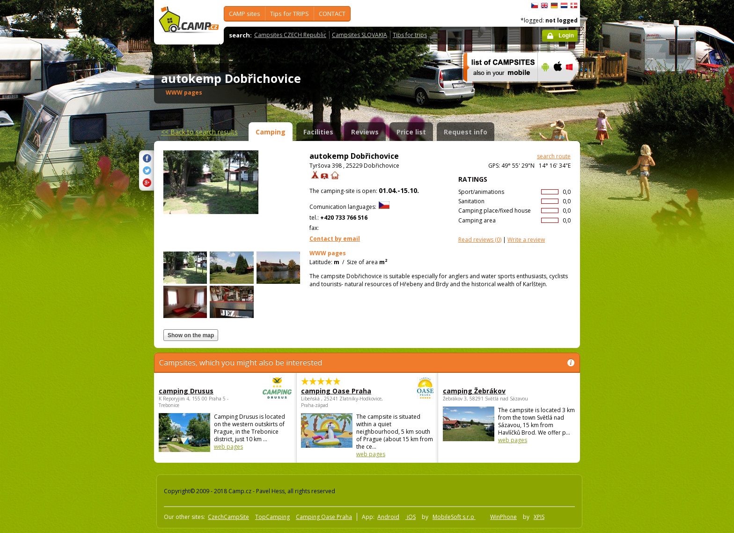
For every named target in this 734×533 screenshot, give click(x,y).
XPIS (539, 517)
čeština (534, 5)
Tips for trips (410, 35)
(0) (479, 240)
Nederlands (564, 5)
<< (199, 131)
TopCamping (272, 517)
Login (566, 35)
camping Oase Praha (341, 390)
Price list (411, 131)
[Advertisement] (619, 281)
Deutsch (554, 5)
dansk (574, 5)
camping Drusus (199, 390)
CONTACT (332, 13)
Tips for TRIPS (289, 13)
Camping (271, 131)
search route (554, 156)
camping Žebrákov (474, 390)
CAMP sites (244, 13)
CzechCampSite (228, 517)
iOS (410, 517)
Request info (465, 131)
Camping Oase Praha (324, 517)
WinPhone (503, 517)
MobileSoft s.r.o (454, 517)
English (544, 5)
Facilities (318, 131)
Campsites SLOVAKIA (359, 35)
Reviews (365, 131)
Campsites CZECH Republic (290, 35)
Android (388, 517)
